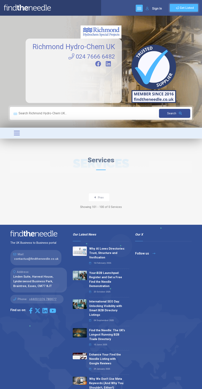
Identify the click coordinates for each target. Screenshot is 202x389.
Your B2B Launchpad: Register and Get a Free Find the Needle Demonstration (105, 279)
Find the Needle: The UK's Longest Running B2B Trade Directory (107, 335)
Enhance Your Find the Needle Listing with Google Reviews (105, 359)
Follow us (145, 253)
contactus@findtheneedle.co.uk (36, 259)
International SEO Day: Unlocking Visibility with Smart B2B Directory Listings (105, 308)
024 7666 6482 (91, 56)
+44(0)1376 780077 (43, 299)
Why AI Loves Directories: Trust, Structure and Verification (107, 253)
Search (174, 113)
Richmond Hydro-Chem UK (73, 47)
